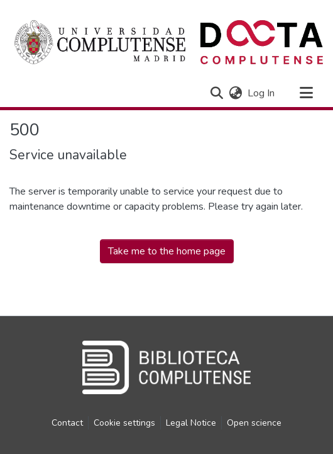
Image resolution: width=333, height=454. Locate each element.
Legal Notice (191, 423)
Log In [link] (262, 93)
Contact (67, 423)
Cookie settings (124, 423)
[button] (216, 93)
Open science (254, 423)
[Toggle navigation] (306, 93)
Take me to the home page (167, 251)
